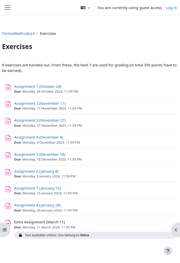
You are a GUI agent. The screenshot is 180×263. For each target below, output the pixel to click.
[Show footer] (168, 251)
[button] (85, 7)
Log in (171, 7)
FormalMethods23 (18, 33)
